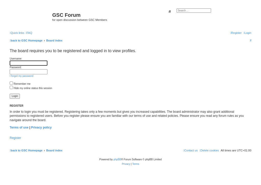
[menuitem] (28, 33)
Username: (16, 58)
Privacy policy (41, 127)
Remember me (20, 83)
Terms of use (19, 127)
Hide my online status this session (31, 88)
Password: (16, 67)
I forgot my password (21, 76)
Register (15, 138)
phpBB (117, 159)
